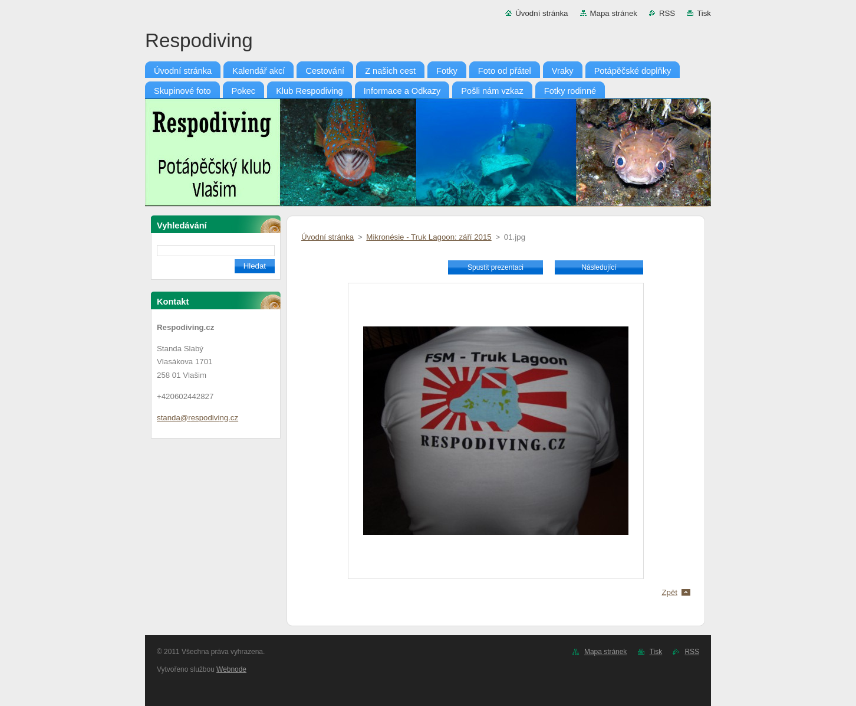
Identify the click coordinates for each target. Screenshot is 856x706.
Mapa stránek (613, 13)
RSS (667, 13)
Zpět (669, 592)
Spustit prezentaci (495, 267)
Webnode (231, 669)
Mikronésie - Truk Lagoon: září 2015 (428, 237)
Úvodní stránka (541, 13)
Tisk (704, 13)
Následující (598, 267)
